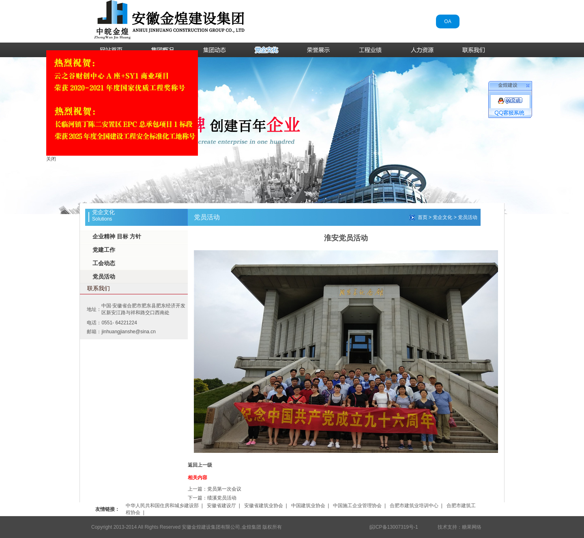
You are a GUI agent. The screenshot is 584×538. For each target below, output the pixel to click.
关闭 (47, 156)
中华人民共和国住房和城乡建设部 (162, 505)
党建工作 (103, 249)
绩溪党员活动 (221, 498)
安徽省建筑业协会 (263, 505)
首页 (422, 217)
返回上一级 (200, 465)
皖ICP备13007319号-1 (393, 527)
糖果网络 (471, 527)
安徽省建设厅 (221, 505)
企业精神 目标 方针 (116, 236)
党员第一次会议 (224, 489)
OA (447, 21)
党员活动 (103, 276)
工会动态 (103, 263)
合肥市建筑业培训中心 (414, 505)
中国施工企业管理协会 (357, 505)
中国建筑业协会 (308, 505)
